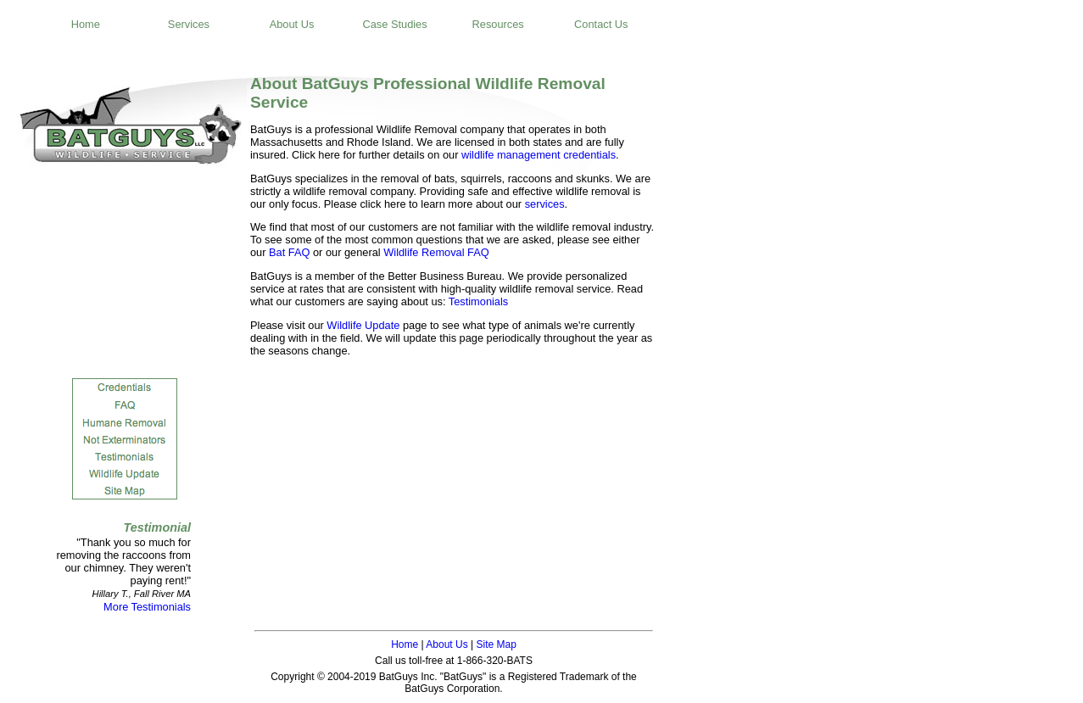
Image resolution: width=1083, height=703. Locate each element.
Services (188, 24)
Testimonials (478, 301)
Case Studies (395, 24)
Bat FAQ (289, 252)
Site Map (496, 644)
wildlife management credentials (538, 154)
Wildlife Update (363, 325)
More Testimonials (147, 606)
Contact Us (601, 24)
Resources (498, 24)
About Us (292, 24)
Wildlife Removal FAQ (435, 252)
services (545, 204)
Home (85, 24)
